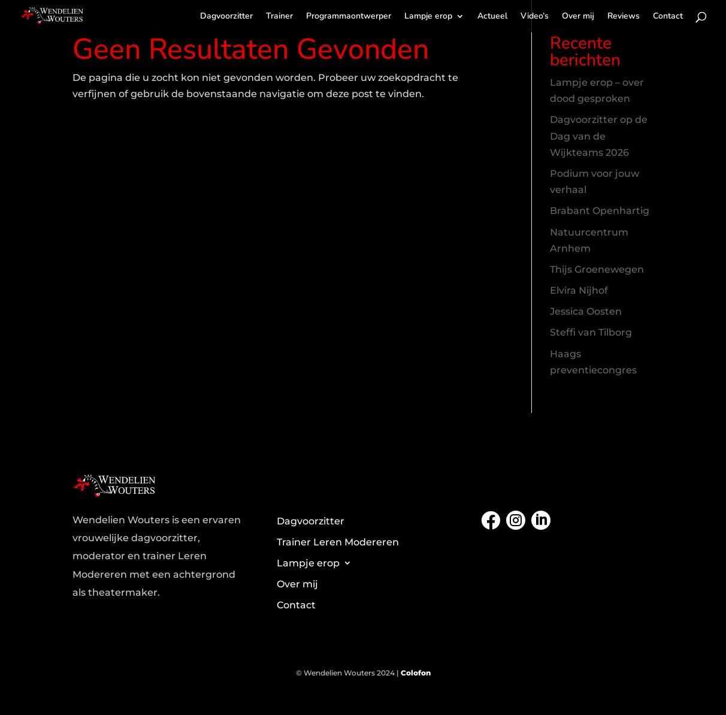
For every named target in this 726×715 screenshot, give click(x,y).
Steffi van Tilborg (591, 332)
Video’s (535, 17)
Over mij (578, 17)
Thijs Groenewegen (597, 269)
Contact (668, 17)
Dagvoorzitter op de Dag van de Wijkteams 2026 (599, 136)
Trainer (279, 17)
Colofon (416, 672)
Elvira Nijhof (579, 290)
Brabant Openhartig (599, 210)
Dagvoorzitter (226, 17)
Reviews (623, 17)
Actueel (492, 17)
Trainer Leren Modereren (338, 542)
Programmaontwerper (348, 17)
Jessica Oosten (586, 311)
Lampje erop (428, 17)
